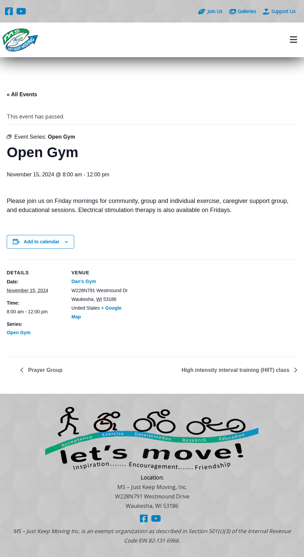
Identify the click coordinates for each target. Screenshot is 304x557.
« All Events (22, 94)
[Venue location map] (171, 306)
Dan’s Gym (83, 281)
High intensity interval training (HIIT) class (236, 370)
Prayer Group (45, 370)
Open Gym (19, 332)
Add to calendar (42, 241)
